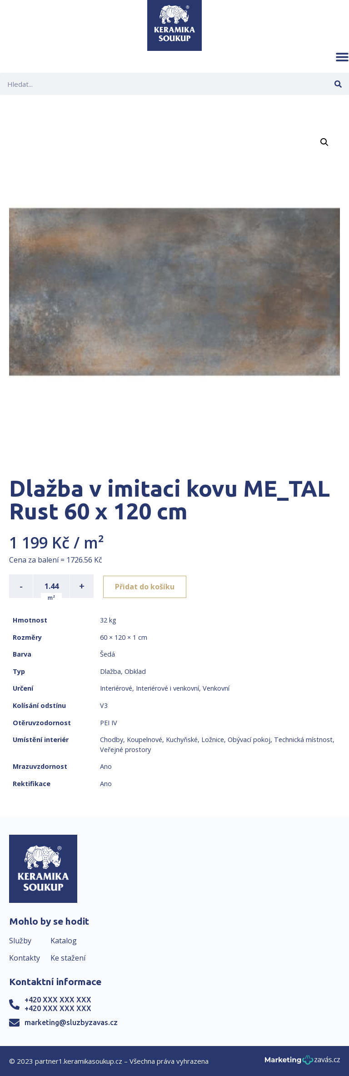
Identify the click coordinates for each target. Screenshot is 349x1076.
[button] (342, 57)
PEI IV (108, 722)
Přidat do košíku (146, 586)
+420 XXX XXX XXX (58, 1000)
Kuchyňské (182, 739)
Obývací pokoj (249, 739)
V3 (104, 705)
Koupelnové (144, 739)
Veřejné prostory (125, 749)
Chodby (111, 739)
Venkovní (216, 688)
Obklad (135, 671)
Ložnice (212, 739)
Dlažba (110, 671)
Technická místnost (303, 739)
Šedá (107, 654)
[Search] (338, 84)
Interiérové (116, 688)
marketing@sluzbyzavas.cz (71, 1022)
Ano (106, 766)
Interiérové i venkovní (167, 688)
